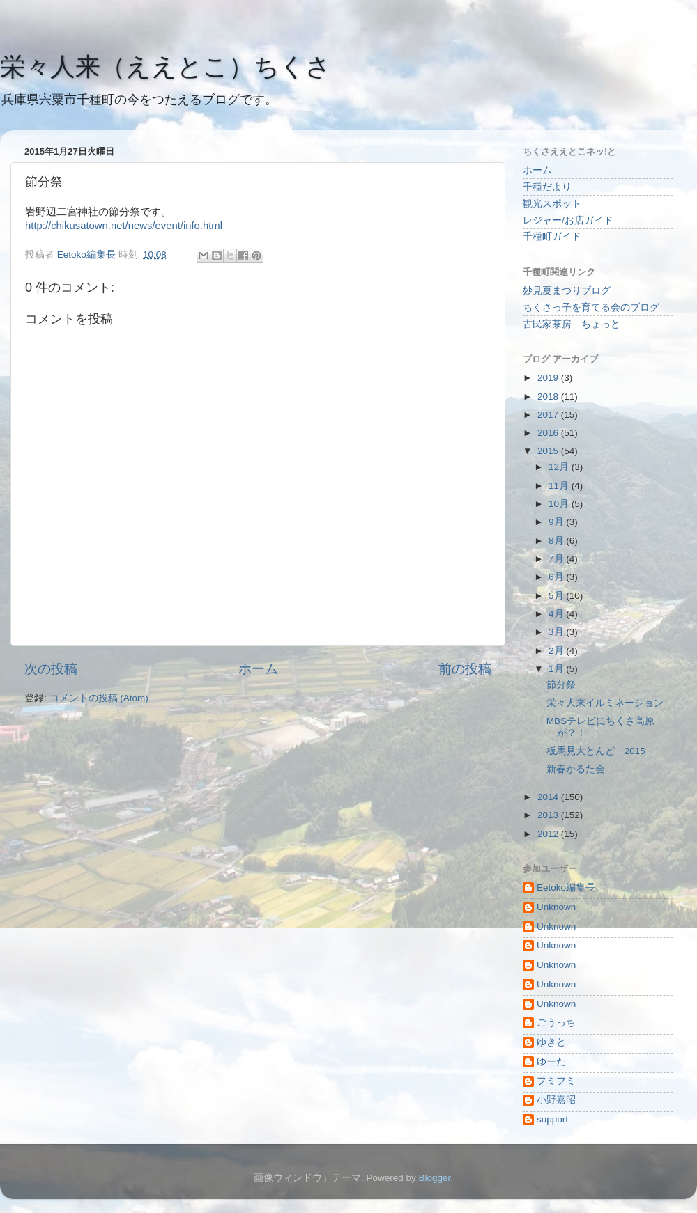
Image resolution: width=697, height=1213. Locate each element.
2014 (549, 797)
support (552, 1119)
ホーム (258, 669)
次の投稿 (50, 669)
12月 (560, 467)
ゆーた (551, 1061)
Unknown (556, 907)
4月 (557, 614)
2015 (549, 451)
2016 (549, 433)
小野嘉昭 (556, 1100)
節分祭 (561, 685)
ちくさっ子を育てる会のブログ (591, 307)
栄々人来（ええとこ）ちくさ (165, 66)
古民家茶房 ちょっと (571, 324)
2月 (557, 650)
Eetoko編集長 (566, 887)
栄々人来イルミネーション (605, 703)
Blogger (434, 1178)
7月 (557, 559)
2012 (549, 834)
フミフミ (556, 1081)
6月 (557, 577)
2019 (549, 378)
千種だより (547, 187)
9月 (557, 522)
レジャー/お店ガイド (568, 220)
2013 (549, 815)
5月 (557, 595)
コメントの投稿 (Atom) (98, 698)
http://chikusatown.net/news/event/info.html (123, 225)
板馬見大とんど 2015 (595, 751)
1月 (557, 669)
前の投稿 (464, 669)
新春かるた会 (575, 769)
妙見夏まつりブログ (567, 290)
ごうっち (556, 1022)
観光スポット (552, 203)
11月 (560, 485)
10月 (560, 504)
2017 (549, 414)
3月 (557, 632)
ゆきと (551, 1042)
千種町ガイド (552, 236)
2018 (549, 396)
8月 (557, 540)
